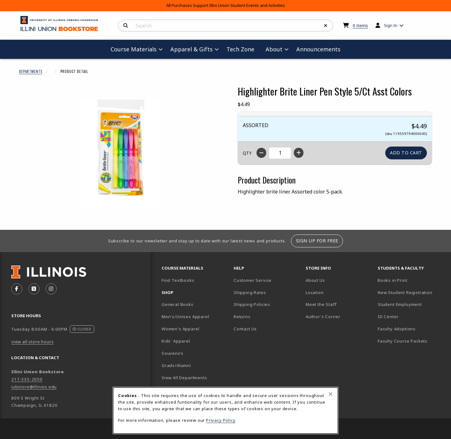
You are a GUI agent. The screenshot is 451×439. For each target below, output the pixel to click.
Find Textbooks (178, 280)
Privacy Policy (221, 420)
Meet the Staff (321, 304)
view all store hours (32, 341)
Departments (30, 71)
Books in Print (411, 280)
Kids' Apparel (176, 341)
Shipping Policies (252, 304)
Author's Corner (323, 316)
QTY (247, 153)
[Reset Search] (326, 25)
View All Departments (184, 377)
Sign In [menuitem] (390, 25)
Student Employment (411, 304)
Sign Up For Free (317, 241)
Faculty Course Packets (403, 341)
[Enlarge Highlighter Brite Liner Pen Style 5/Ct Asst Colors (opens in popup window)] (121, 154)
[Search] (125, 25)
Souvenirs (172, 353)
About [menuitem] (274, 49)
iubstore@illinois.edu (34, 387)
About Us (315, 280)
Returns (242, 316)
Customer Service (253, 280)
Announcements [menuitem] (318, 49)
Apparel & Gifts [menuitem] (191, 49)
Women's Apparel (180, 329)
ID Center (410, 316)
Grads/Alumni (176, 365)
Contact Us (245, 329)
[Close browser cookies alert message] (330, 394)
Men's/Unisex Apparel (185, 316)
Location (315, 292)
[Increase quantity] (298, 153)
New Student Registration (405, 292)
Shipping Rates (250, 292)
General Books (178, 304)
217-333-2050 (27, 379)
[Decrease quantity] (261, 153)
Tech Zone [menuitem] (242, 49)
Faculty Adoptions (397, 329)
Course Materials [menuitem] (134, 49)
